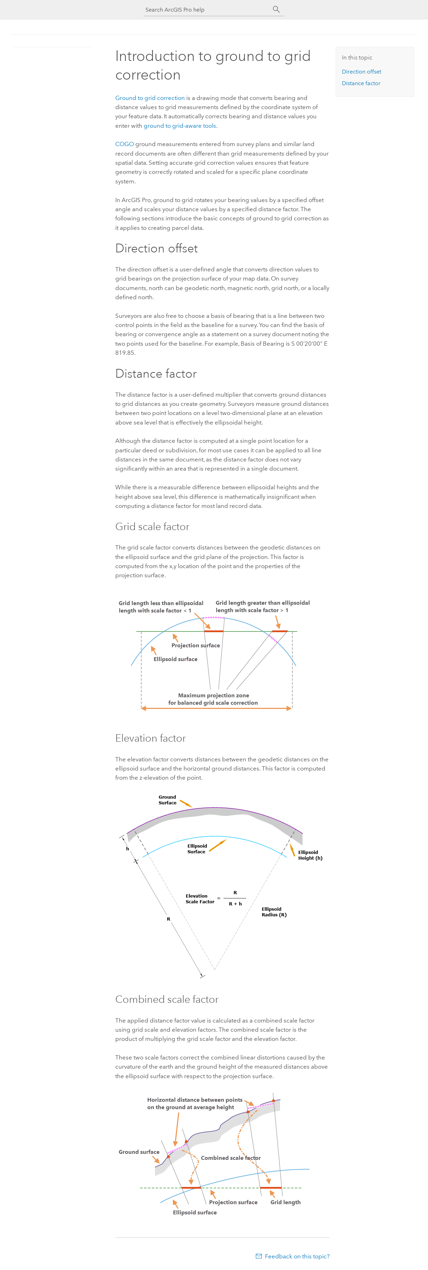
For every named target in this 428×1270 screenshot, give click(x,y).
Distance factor (361, 83)
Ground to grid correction (150, 97)
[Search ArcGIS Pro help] (207, 10)
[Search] (276, 9)
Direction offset (361, 71)
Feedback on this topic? (297, 1256)
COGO (124, 143)
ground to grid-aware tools (180, 125)
